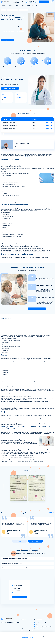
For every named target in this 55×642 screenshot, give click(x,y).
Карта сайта (23, 628)
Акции (28, 5)
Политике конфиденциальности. (27, 637)
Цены (17, 5)
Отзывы (22, 5)
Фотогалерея (23, 622)
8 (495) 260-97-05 (27, 156)
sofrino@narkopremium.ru (18, 592)
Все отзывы (19, 541)
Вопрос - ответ (24, 626)
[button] (50, 512)
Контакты (34, 5)
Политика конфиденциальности (27, 630)
